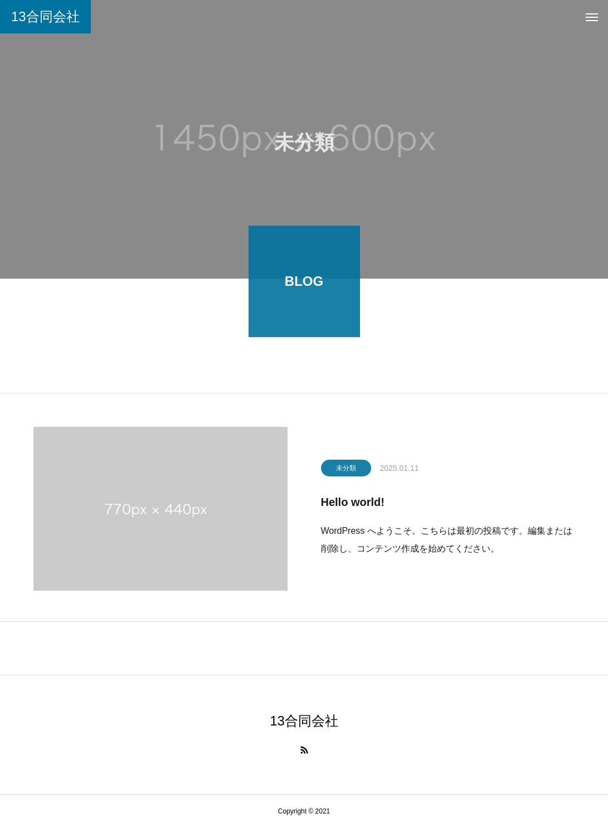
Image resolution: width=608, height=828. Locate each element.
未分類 (346, 470)
